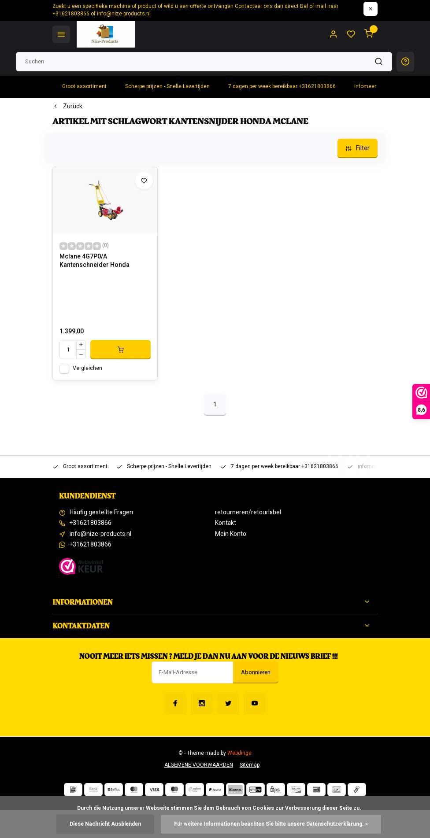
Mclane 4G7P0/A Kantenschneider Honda (94, 261)
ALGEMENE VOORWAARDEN (198, 765)
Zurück (67, 106)
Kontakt (225, 523)
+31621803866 (90, 523)
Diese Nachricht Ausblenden (105, 824)
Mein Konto (230, 534)
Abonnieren (256, 672)
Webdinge (239, 753)
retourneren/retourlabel (248, 512)
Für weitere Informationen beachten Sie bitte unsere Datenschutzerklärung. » (271, 824)
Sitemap (249, 765)
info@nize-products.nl (100, 534)
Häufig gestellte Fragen (101, 512)
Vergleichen (87, 368)
